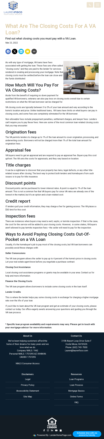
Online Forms (76, 396)
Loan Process (76, 385)
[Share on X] (14, 51)
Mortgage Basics (76, 391)
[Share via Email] (27, 51)
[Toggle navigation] (97, 5)
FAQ (76, 402)
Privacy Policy (27, 385)
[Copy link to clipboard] (34, 51)
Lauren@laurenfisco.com (76, 350)
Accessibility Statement (27, 391)
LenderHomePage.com (60, 435)
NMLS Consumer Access (28, 363)
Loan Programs (76, 379)
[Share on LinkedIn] (21, 51)
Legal (27, 379)
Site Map (27, 396)
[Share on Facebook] (8, 51)
